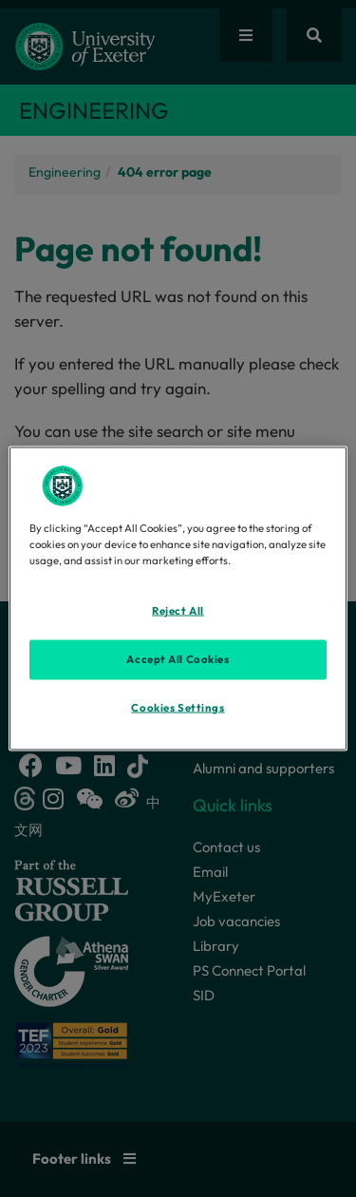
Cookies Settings (177, 707)
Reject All (178, 611)
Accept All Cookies (177, 659)
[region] (178, 598)
